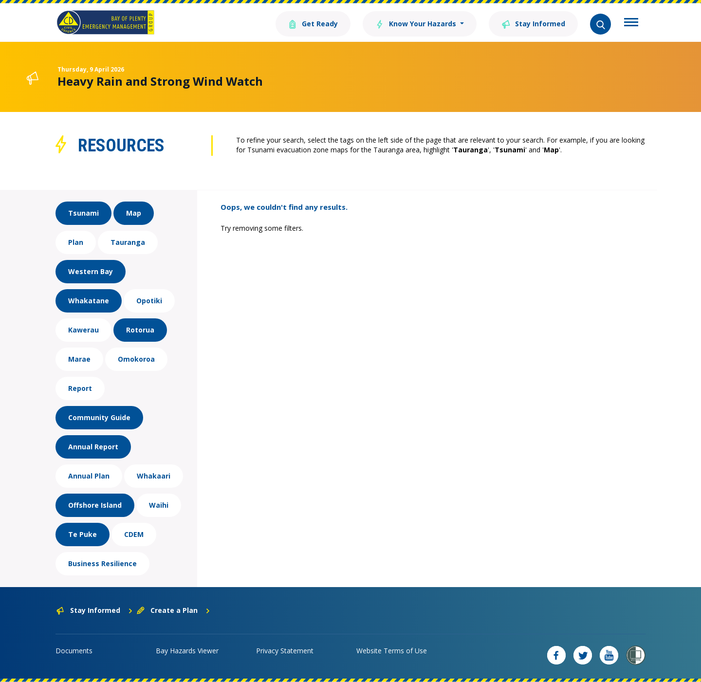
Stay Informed (533, 23)
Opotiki (149, 300)
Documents (73, 650)
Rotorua (140, 329)
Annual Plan (89, 475)
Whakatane (88, 300)
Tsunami (83, 213)
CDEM (134, 534)
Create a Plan (173, 610)
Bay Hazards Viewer (187, 650)
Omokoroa (136, 359)
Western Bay (90, 271)
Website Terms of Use (391, 650)
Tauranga (128, 242)
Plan (75, 242)
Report (80, 388)
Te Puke (82, 534)
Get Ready (313, 23)
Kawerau (83, 329)
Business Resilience (102, 563)
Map (133, 213)
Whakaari (153, 475)
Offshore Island (95, 505)
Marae (79, 359)
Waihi (158, 505)
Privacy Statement (285, 650)
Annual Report (93, 446)
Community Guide (99, 417)
